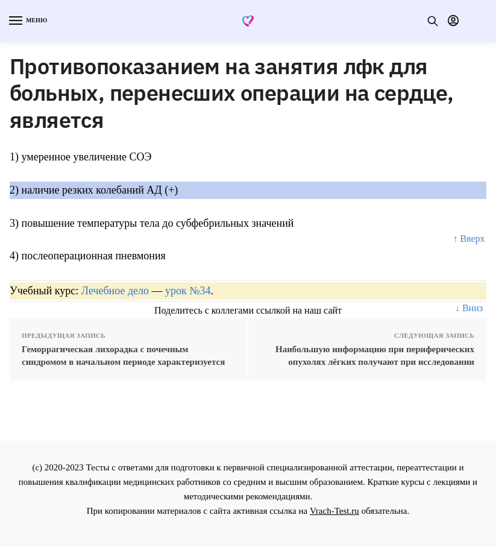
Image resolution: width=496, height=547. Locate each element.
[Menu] (27, 21)
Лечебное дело (115, 291)
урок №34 (187, 291)
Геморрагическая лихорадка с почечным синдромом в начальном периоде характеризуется (123, 355)
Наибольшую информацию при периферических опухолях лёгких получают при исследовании (374, 355)
